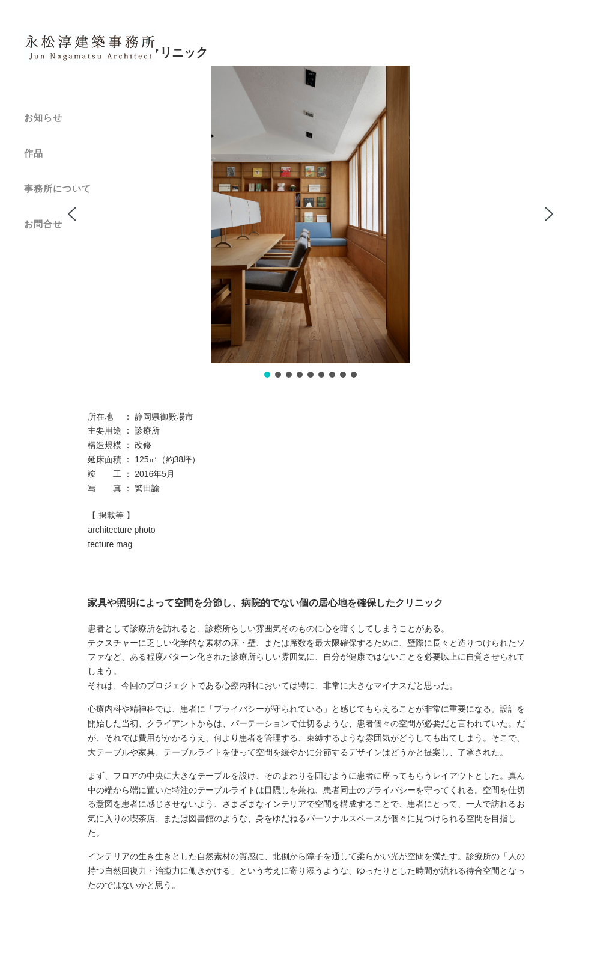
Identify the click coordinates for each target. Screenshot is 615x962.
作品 (33, 153)
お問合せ (43, 224)
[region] (310, 222)
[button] (72, 214)
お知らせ (43, 117)
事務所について (57, 188)
